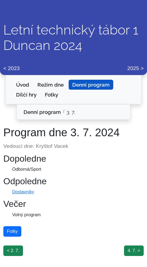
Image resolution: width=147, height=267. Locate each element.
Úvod (22, 85)
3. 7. (70, 112)
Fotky (51, 95)
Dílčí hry (26, 95)
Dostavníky (23, 191)
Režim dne (50, 85)
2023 (14, 68)
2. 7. (15, 250)
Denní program (91, 85)
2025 (133, 68)
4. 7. (132, 250)
